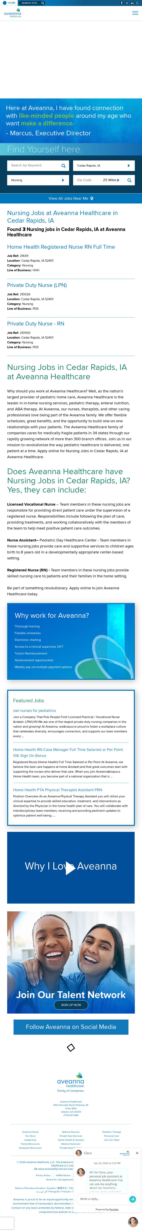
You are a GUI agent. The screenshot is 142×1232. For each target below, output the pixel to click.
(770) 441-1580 (71, 1115)
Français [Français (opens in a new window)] (66, 1191)
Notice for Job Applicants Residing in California (71, 1179)
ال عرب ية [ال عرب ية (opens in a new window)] (41, 1191)
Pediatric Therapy (111, 1132)
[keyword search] (38, 165)
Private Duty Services (71, 1136)
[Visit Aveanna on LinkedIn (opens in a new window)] (132, 3)
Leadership (30, 1140)
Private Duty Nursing (71, 1148)
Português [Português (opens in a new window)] (54, 1191)
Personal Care (111, 1136)
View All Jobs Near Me (68, 198)
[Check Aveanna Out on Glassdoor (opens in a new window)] (137, 3)
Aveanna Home (30, 1132)
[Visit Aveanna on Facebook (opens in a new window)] (122, 3)
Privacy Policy (43, 1175)
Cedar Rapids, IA (88, 166)
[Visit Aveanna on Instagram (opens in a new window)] (127, 3)
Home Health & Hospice (71, 1140)
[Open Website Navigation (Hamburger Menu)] (133, 13)
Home (12, 2)
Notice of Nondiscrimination (30, 1188)
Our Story (30, 1136)
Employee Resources (30, 1148)
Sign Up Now (71, 1005)
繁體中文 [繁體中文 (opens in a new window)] (62, 1188)
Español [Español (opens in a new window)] (51, 1188)
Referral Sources (71, 1132)
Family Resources (30, 1144)
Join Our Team (111, 1140)
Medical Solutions (70, 1144)
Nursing (16, 180)
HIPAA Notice (63, 1175)
